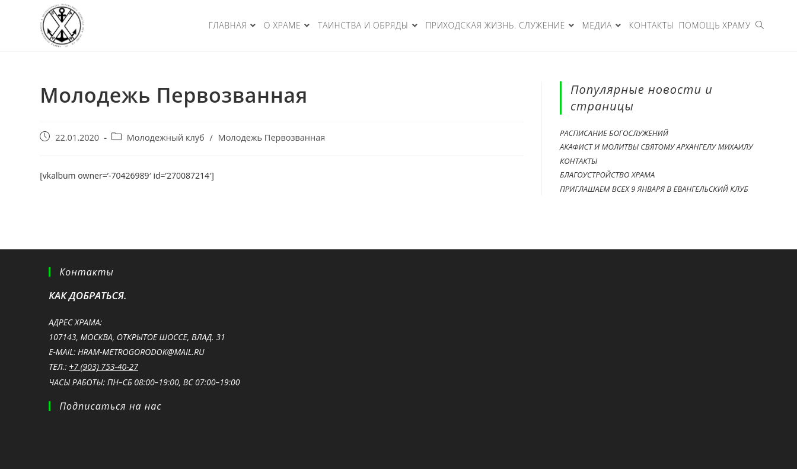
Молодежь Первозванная (272, 137)
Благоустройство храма (607, 174)
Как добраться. (87, 295)
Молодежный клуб (166, 137)
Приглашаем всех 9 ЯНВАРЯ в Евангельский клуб (654, 188)
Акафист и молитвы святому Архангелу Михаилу (656, 146)
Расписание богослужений (614, 133)
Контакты (578, 161)
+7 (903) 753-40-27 (103, 366)
